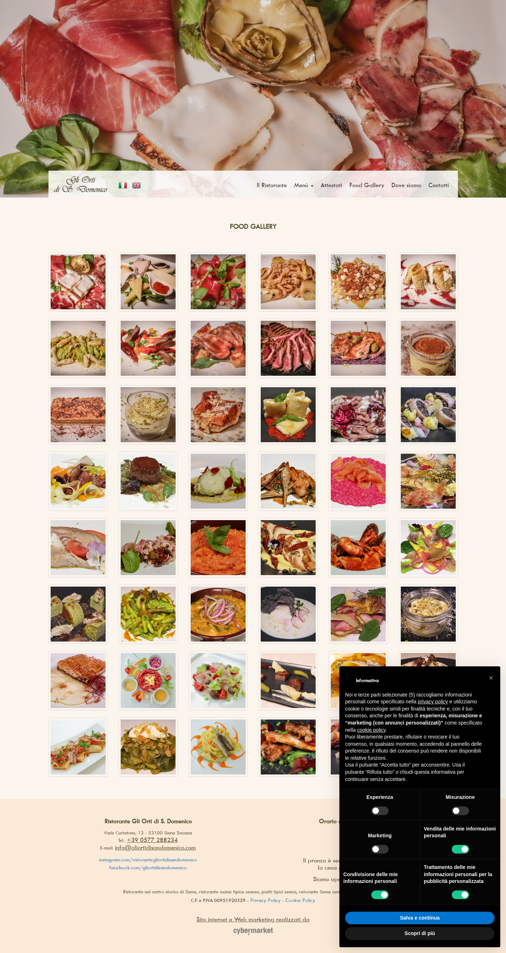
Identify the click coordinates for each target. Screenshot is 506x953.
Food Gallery (366, 185)
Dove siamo (406, 185)
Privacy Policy (265, 900)
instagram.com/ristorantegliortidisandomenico (148, 859)
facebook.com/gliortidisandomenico (148, 867)
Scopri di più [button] (420, 933)
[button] (491, 678)
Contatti (438, 185)
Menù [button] (304, 185)
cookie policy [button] (371, 730)
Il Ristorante (272, 185)
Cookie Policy (300, 900)
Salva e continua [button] (420, 918)
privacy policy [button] (433, 701)
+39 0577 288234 (152, 839)
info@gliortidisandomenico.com (155, 847)
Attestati (331, 185)
